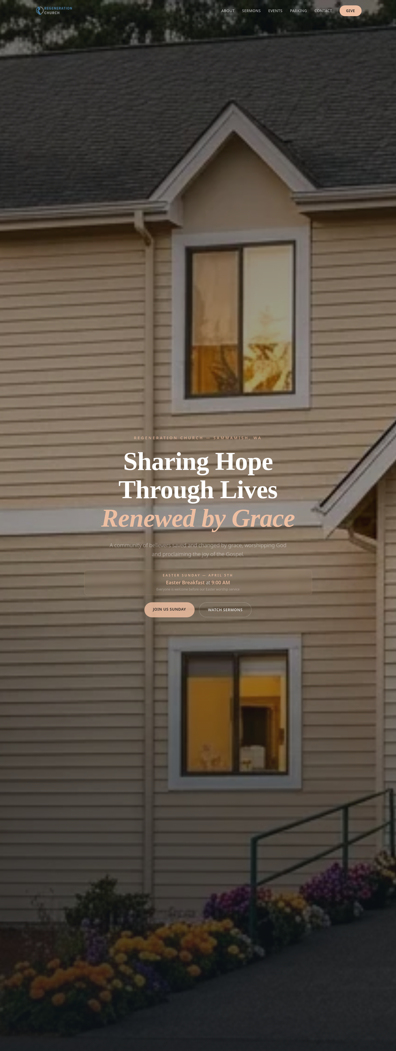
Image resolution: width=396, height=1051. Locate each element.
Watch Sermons (225, 614)
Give (350, 10)
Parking (298, 10)
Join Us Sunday (169, 614)
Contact (323, 10)
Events (275, 10)
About (227, 10)
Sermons (251, 10)
